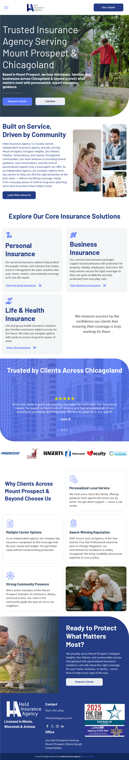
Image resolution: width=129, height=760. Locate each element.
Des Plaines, (52, 151)
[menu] (6, 7)
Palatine (7, 155)
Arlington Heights (33, 151)
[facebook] (47, 726)
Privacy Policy (88, 756)
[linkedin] (62, 726)
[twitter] (52, 726)
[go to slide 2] (64, 430)
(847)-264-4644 (54, 710)
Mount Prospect (12, 151)
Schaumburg (21, 155)
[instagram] (57, 726)
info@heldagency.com (58, 718)
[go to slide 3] (66, 430)
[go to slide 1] (62, 430)
